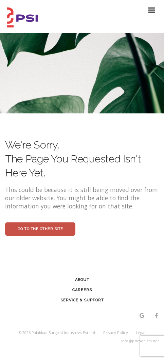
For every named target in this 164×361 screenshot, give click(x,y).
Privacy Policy (115, 332)
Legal (140, 332)
